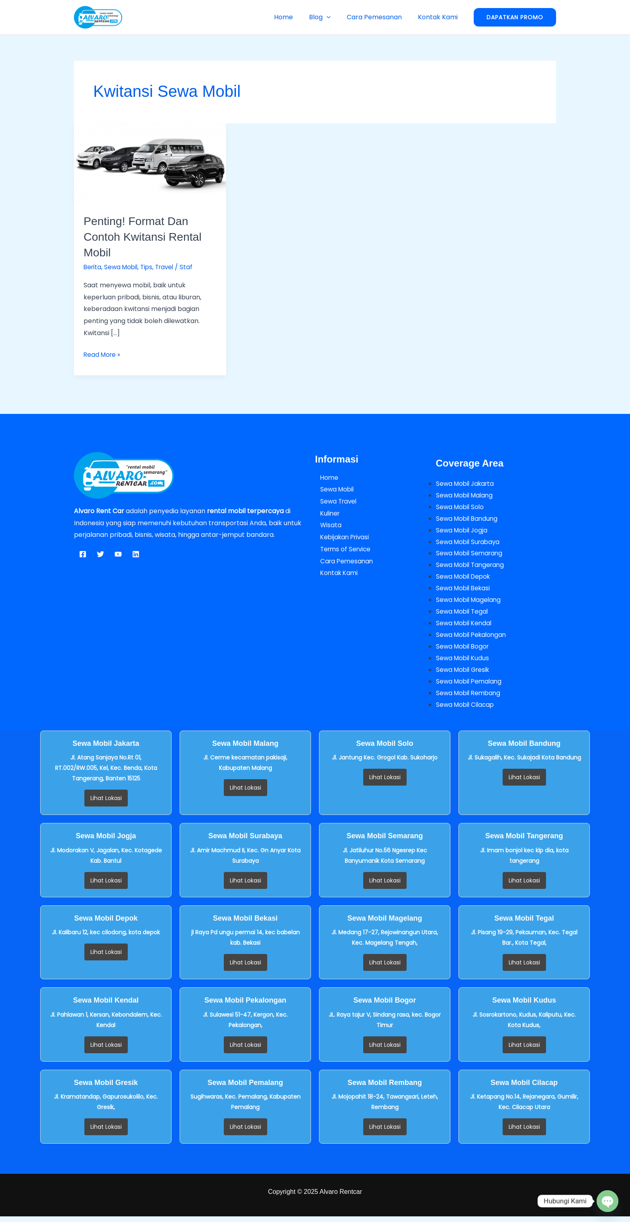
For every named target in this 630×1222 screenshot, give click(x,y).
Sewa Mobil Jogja (463, 531)
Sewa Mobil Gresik (464, 674)
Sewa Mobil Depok (465, 578)
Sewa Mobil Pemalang (470, 686)
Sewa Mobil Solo (461, 507)
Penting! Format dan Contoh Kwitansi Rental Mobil (146, 236)
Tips (149, 267)
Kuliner (325, 513)
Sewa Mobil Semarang (471, 555)
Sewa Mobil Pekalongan (473, 638)
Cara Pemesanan (379, 17)
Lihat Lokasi (106, 804)
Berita (93, 267)
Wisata (326, 525)
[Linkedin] (135, 554)
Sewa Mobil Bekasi (464, 591)
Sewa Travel (334, 501)
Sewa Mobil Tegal (463, 614)
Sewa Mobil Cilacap (466, 710)
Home (294, 17)
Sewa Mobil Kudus (463, 662)
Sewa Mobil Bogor (464, 650)
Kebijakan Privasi (341, 537)
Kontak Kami (439, 17)
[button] (335, 17)
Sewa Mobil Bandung (468, 519)
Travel (169, 267)
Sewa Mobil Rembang (470, 698)
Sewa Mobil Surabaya (469, 543)
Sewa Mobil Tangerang (472, 567)
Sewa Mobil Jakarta (467, 483)
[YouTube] (118, 554)
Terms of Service (341, 549)
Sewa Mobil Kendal (465, 626)
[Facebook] (82, 554)
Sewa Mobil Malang (466, 495)
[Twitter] (100, 554)
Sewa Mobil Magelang (470, 603)
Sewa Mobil (123, 267)
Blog (328, 17)
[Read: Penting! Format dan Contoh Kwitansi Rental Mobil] (150, 163)
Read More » (103, 354)
